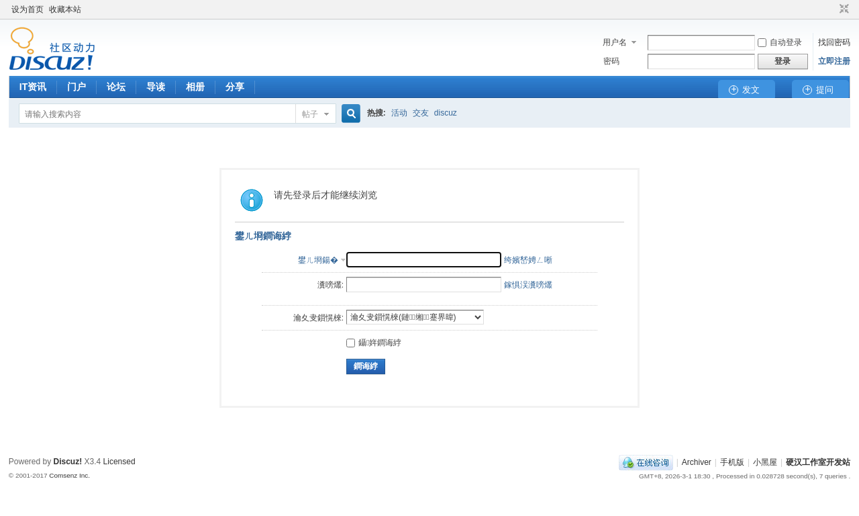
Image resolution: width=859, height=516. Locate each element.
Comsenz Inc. (69, 475)
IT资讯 (32, 86)
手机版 (732, 462)
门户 (76, 86)
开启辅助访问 (831, 9)
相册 (195, 86)
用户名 (615, 42)
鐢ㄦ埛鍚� (318, 260)
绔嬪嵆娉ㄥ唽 (528, 260)
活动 (399, 113)
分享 (234, 86)
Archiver (696, 462)
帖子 (310, 114)
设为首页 (27, 9)
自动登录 (780, 42)
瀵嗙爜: (330, 285)
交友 (421, 113)
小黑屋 (765, 462)
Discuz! (68, 461)
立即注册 (834, 61)
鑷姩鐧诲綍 (373, 342)
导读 (155, 86)
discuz (445, 113)
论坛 (116, 86)
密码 (611, 61)
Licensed (119, 461)
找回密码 (834, 42)
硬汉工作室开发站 (818, 462)
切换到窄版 (842, 9)
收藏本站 (65, 9)
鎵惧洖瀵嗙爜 (528, 285)
